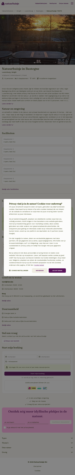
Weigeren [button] (39, 270)
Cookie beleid (39, 265)
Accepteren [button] (57, 270)
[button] (18, 270)
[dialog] (37, 237)
